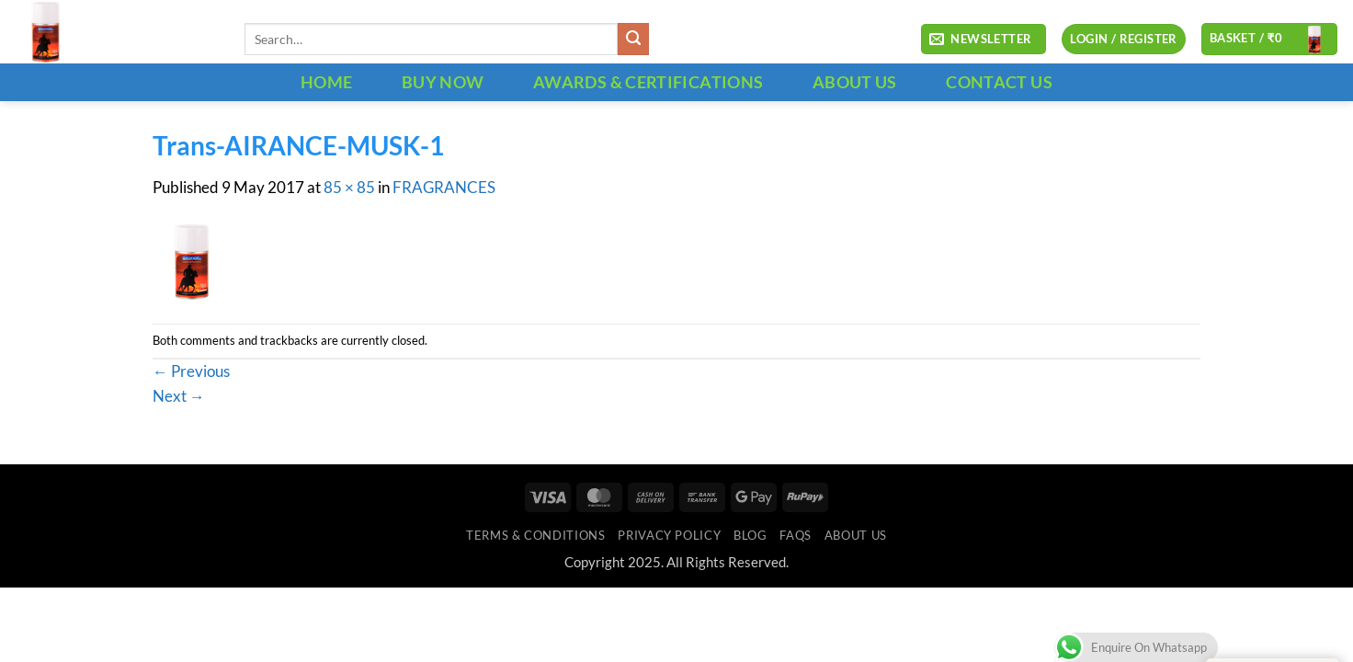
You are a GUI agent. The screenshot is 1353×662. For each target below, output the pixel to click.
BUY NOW (443, 82)
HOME (326, 82)
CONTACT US (999, 82)
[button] (983, 39)
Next (179, 396)
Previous (191, 371)
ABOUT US (855, 82)
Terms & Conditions (535, 535)
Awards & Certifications (648, 82)
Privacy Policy (669, 535)
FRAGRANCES (443, 187)
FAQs (795, 535)
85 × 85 (349, 187)
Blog (750, 535)
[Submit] (634, 39)
